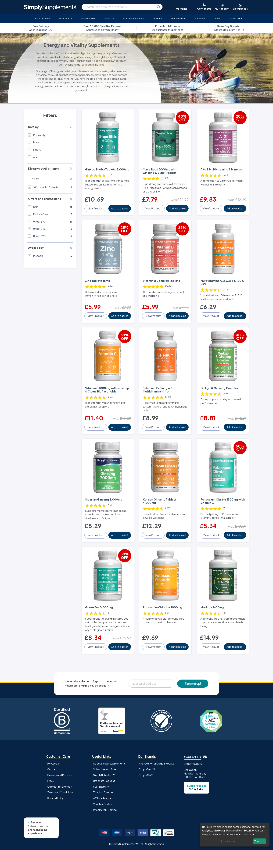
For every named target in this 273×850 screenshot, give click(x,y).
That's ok (259, 841)
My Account (54, 763)
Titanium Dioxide (103, 792)
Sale (217, 18)
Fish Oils (109, 18)
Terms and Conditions (60, 792)
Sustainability (101, 786)
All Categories (42, 18)
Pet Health (200, 18)
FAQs (50, 780)
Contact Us (54, 769)
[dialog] (235, 835)
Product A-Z (65, 18)
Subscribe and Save (104, 769)
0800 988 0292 (193, 764)
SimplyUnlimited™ (104, 775)
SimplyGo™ (146, 775)
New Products (178, 18)
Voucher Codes (102, 804)
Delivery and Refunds (59, 775)
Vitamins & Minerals (133, 18)
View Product (96, 208)
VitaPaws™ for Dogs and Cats (156, 763)
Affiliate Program (103, 798)
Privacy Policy (55, 798)
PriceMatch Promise (105, 809)
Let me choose (227, 841)
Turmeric (157, 18)
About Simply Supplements (109, 763)
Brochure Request (104, 780)
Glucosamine (88, 18)
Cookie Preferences (59, 786)
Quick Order (235, 18)
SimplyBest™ (147, 769)
